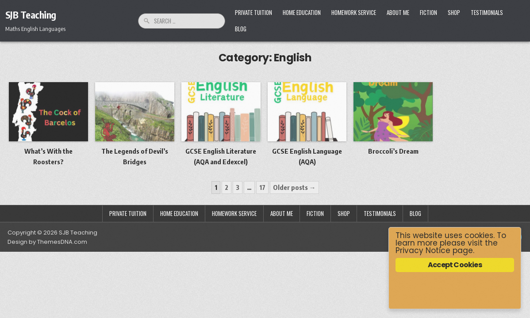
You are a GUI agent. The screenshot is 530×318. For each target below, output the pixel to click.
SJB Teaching (30, 14)
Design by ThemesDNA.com (47, 242)
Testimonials (487, 12)
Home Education (302, 12)
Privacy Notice (423, 250)
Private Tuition (253, 12)
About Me (398, 12)
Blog (240, 28)
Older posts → (294, 187)
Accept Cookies (455, 265)
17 (262, 187)
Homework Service (353, 12)
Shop (454, 12)
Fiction (428, 12)
